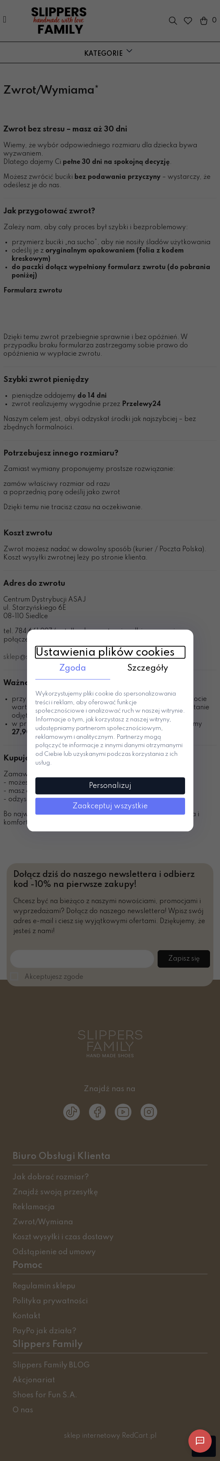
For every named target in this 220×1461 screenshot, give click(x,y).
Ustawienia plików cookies (105, 652)
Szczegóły (147, 668)
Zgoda (72, 668)
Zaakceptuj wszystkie (110, 806)
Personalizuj (110, 785)
